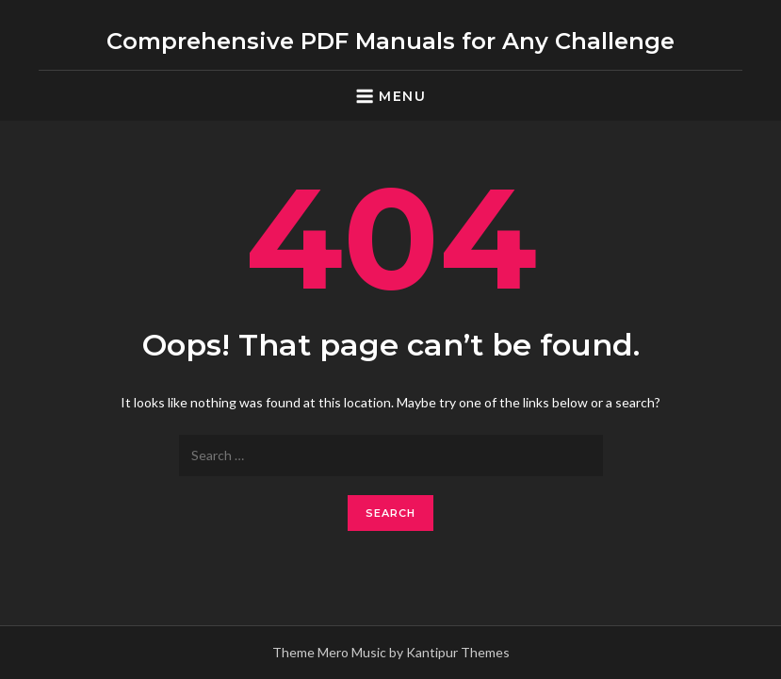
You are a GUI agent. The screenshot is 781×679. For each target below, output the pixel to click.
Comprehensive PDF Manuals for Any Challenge (390, 41)
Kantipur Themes (458, 652)
